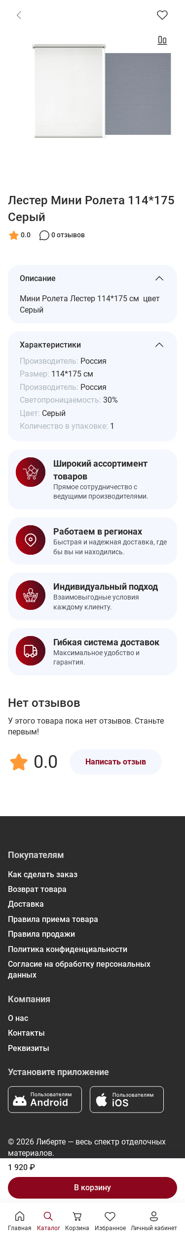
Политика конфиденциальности (67, 949)
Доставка (26, 904)
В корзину (92, 1187)
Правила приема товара (53, 919)
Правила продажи (41, 934)
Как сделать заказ (42, 874)
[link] (19, 15)
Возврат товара (37, 889)
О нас (18, 1018)
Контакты (26, 1033)
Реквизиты (28, 1048)
